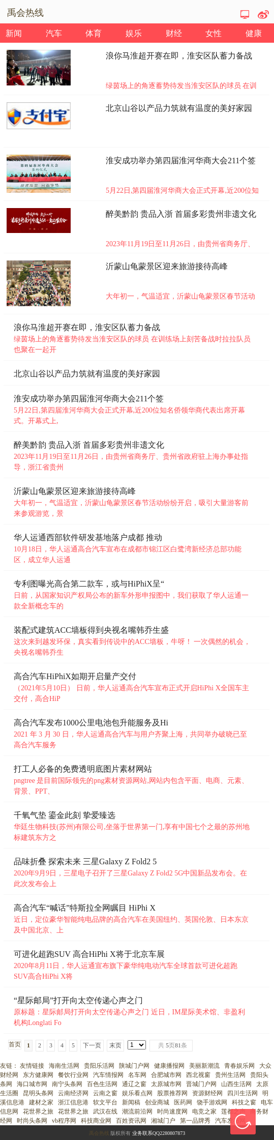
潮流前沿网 (137, 1111)
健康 (254, 33)
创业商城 (157, 1102)
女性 (213, 33)
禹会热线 (99, 1133)
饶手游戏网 (212, 1102)
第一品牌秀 (195, 1120)
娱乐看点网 (137, 1093)
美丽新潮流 (204, 1065)
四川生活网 (242, 1093)
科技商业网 (96, 1120)
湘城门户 (163, 1120)
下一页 (92, 1045)
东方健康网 (38, 1074)
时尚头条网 (32, 1120)
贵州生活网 (230, 1074)
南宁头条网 (67, 1084)
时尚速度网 (172, 1111)
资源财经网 (207, 1093)
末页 (115, 1045)
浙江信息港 (73, 1102)
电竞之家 (204, 1111)
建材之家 (41, 1102)
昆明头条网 (38, 1093)
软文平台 (105, 1102)
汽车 (54, 33)
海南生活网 (64, 1065)
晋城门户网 (201, 1084)
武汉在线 (105, 1111)
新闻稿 (131, 1102)
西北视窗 (198, 1074)
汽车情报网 (108, 1074)
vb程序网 (64, 1120)
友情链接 (32, 1065)
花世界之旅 (38, 1111)
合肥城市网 (166, 1074)
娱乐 (134, 33)
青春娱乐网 (239, 1065)
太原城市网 (166, 1084)
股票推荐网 (172, 1093)
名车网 (137, 1074)
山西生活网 (236, 1084)
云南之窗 (105, 1093)
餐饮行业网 (73, 1074)
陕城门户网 (134, 1065)
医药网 (183, 1102)
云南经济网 (73, 1093)
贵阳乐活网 (99, 1065)
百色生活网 (102, 1084)
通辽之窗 (134, 1084)
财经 (174, 33)
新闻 (14, 33)
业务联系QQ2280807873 (158, 1133)
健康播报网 (169, 1065)
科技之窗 (244, 1102)
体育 (93, 33)
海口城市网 (32, 1084)
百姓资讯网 (131, 1120)
